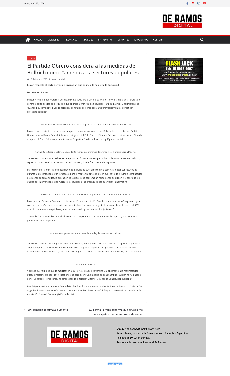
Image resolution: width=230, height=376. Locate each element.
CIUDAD (38, 39)
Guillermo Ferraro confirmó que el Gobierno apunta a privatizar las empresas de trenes (118, 312)
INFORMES (87, 39)
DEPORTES (123, 39)
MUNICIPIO (54, 39)
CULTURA (158, 39)
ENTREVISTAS (105, 39)
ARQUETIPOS (141, 39)
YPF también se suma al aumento (46, 310)
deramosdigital (58, 79)
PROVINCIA (71, 39)
